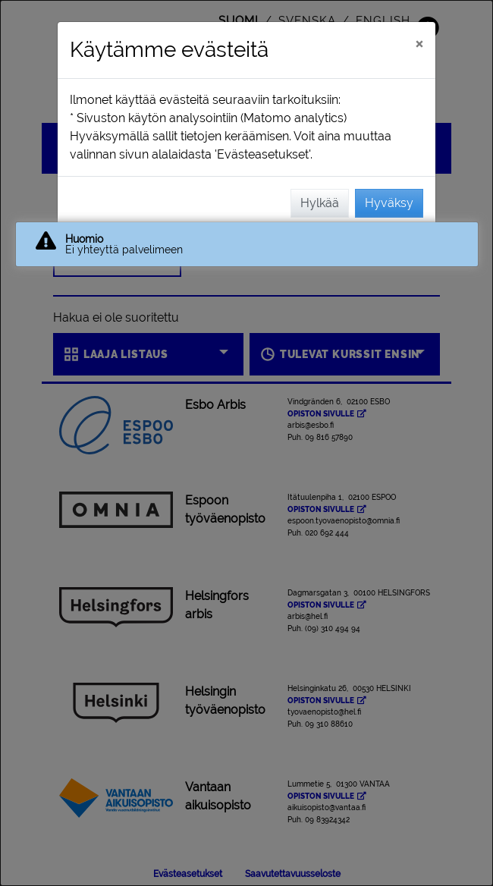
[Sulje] (419, 43)
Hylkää (319, 203)
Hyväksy (389, 203)
